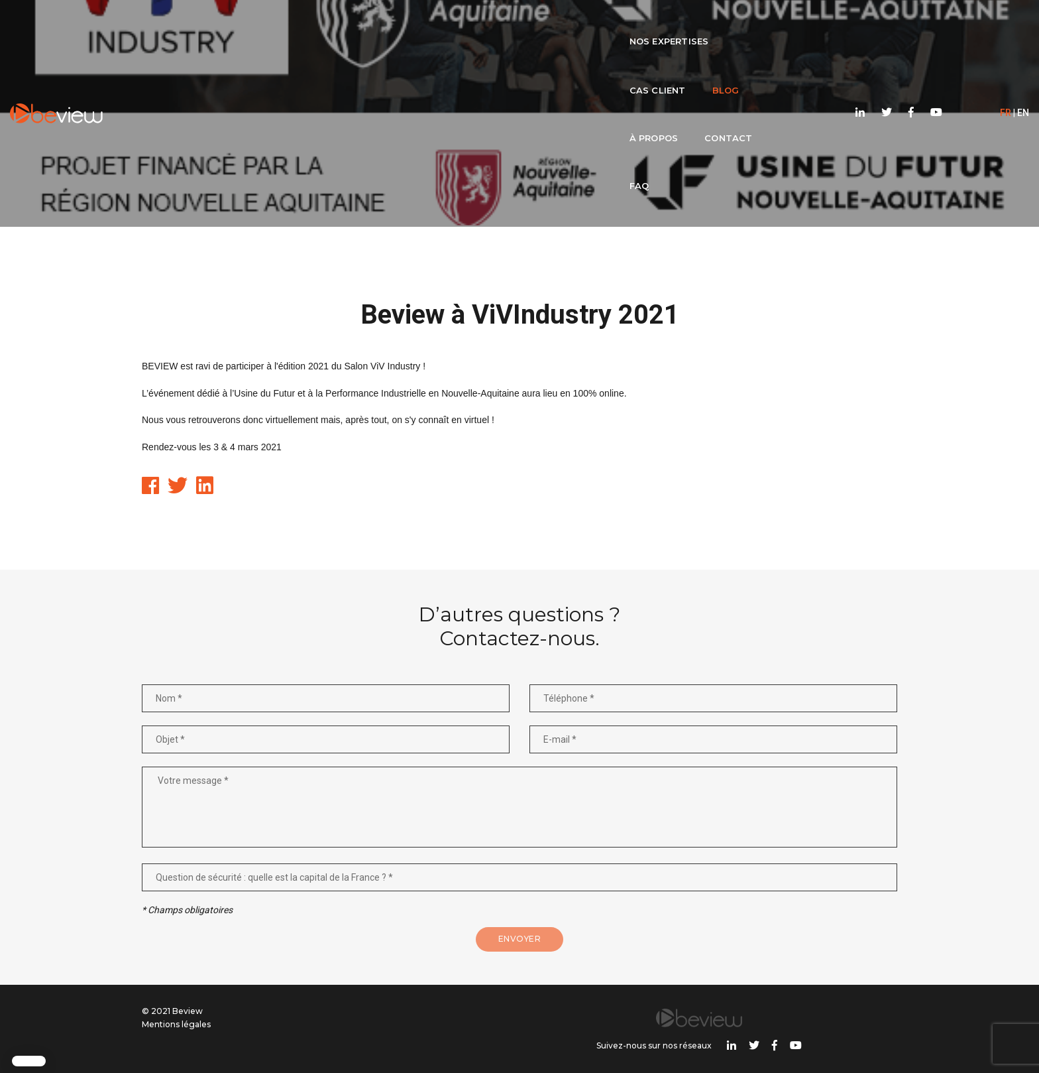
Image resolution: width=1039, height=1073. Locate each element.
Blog (477, 24)
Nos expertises (311, 24)
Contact (616, 24)
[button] (29, 1061)
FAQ (676, 24)
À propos (541, 24)
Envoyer (519, 961)
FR (972, 24)
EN (990, 24)
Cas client (409, 24)
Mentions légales (176, 1046)
